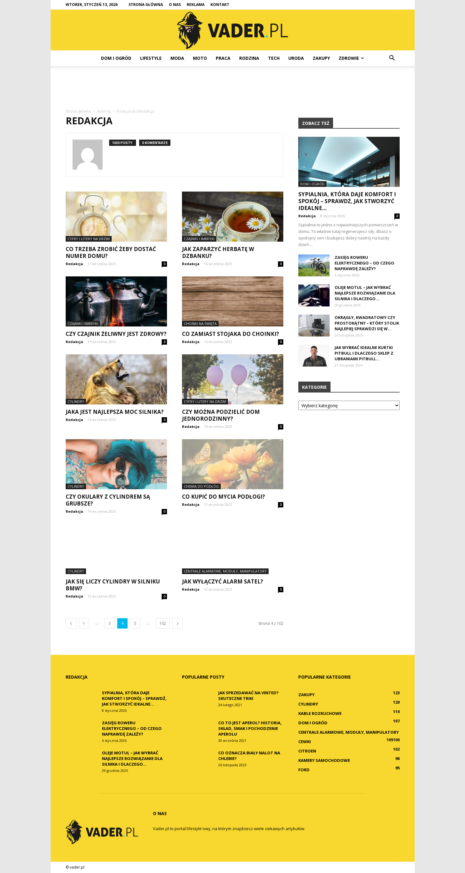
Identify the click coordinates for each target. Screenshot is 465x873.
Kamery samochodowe (324, 760)
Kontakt (219, 4)
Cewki (304, 741)
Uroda (296, 58)
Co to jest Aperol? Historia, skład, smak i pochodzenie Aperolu (250, 728)
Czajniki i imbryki (199, 238)
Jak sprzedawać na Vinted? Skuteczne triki (248, 695)
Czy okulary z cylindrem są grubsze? (108, 500)
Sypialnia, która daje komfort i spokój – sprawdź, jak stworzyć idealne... (347, 201)
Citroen (307, 751)
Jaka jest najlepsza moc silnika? (115, 411)
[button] (392, 58)
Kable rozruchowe (319, 713)
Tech (274, 58)
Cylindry (76, 401)
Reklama (196, 4)
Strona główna (146, 4)
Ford (304, 770)
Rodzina (249, 58)
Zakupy (321, 58)
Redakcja (74, 263)
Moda (177, 58)
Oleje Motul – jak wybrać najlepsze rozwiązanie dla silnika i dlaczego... (365, 293)
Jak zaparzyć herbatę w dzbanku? (218, 252)
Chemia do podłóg (201, 486)
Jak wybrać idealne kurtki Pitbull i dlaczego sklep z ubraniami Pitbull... (364, 353)
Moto (200, 58)
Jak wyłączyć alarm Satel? (222, 581)
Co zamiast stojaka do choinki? (230, 333)
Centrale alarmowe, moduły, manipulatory (225, 571)
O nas (175, 4)
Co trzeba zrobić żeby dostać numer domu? (111, 252)
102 (162, 623)
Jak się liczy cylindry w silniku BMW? (113, 585)
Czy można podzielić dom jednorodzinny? (221, 415)
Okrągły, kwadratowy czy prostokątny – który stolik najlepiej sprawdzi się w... (367, 323)
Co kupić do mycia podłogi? (223, 496)
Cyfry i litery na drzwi (89, 238)
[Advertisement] (232, 88)
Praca (223, 58)
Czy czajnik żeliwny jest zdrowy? (116, 333)
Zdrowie (351, 58)
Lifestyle (151, 58)
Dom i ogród (116, 58)
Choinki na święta (200, 323)
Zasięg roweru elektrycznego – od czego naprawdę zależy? (364, 262)
